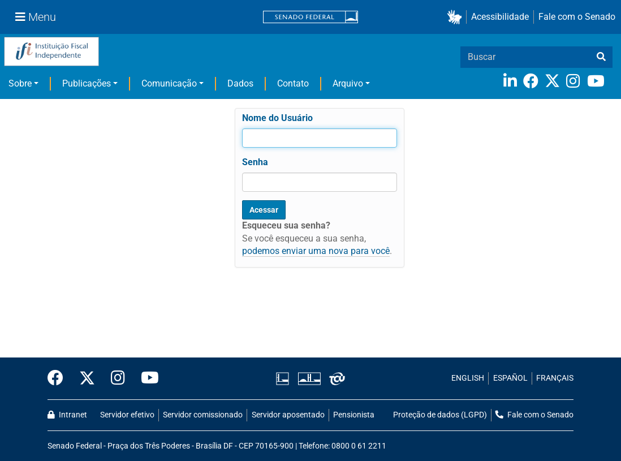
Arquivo (348, 83)
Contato (293, 83)
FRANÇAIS (554, 378)
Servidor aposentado (288, 415)
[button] (456, 17)
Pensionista (353, 415)
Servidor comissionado (203, 415)
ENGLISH (467, 378)
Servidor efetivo (127, 415)
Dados (240, 83)
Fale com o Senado (576, 16)
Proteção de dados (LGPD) (440, 415)
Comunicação (169, 83)
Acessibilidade (500, 16)
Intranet (67, 415)
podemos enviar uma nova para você (316, 250)
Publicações (86, 83)
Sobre (20, 83)
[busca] (601, 57)
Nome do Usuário (277, 118)
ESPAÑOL (510, 378)
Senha (255, 162)
